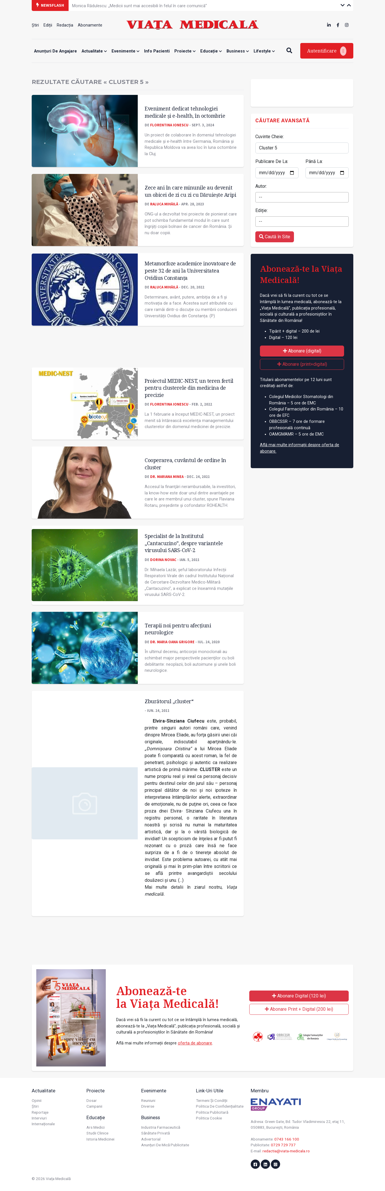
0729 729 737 (283, 1145)
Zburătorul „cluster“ (169, 701)
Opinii (36, 1100)
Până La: (314, 161)
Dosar (91, 1100)
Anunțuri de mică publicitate (165, 1145)
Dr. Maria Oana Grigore (172, 641)
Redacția (65, 25)
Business (238, 51)
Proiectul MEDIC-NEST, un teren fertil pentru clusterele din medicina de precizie (189, 387)
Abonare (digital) (302, 351)
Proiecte (185, 51)
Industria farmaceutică (160, 1127)
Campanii (94, 1106)
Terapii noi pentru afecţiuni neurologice (178, 629)
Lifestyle (264, 51)
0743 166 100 (286, 1139)
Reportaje (40, 1112)
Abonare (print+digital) (302, 364)
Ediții (48, 25)
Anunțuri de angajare (55, 51)
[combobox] (302, 197)
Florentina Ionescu (169, 125)
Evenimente (125, 51)
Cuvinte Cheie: (269, 136)
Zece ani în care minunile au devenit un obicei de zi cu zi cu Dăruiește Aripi (190, 191)
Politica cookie (209, 1118)
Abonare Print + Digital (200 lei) (299, 1009)
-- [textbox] (260, 197)
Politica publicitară (212, 1112)
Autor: (261, 186)
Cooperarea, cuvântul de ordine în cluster (185, 464)
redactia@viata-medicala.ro (286, 1151)
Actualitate (94, 51)
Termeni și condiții (211, 1100)
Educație (211, 51)
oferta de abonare (195, 1043)
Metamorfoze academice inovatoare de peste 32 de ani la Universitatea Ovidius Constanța (190, 270)
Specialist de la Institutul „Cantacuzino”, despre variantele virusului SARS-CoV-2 (184, 543)
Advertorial (151, 1139)
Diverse (147, 1106)
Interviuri (39, 1118)
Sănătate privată (155, 1133)
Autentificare (326, 51)
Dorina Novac (163, 559)
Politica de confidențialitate (220, 1106)
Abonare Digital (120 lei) (299, 996)
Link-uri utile (209, 1091)
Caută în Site (274, 236)
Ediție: (261, 210)
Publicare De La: (271, 161)
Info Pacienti (157, 51)
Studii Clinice (97, 1133)
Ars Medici (95, 1127)
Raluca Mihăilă (164, 204)
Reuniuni (148, 1100)
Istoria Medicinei (100, 1139)
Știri (35, 25)
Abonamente (90, 25)
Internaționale (43, 1123)
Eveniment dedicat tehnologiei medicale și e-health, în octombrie (185, 112)
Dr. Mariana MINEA (167, 476)
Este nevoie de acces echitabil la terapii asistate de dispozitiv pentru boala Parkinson (151, 5)
